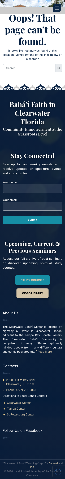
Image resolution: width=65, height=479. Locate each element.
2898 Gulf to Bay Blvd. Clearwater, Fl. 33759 (20, 382)
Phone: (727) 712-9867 (21, 390)
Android (53, 463)
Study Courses (32, 280)
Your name (32, 185)
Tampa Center (16, 408)
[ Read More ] (45, 351)
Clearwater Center (19, 402)
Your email (32, 203)
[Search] (29, 68)
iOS (32, 467)
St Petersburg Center (20, 414)
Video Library (32, 293)
